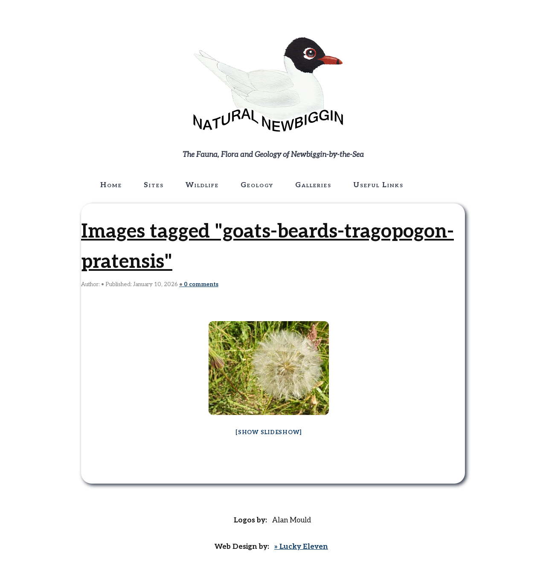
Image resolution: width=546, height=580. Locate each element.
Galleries (313, 185)
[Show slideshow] (268, 432)
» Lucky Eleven (301, 546)
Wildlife (202, 185)
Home (111, 185)
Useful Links (378, 185)
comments (201, 284)
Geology (257, 185)
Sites (154, 185)
